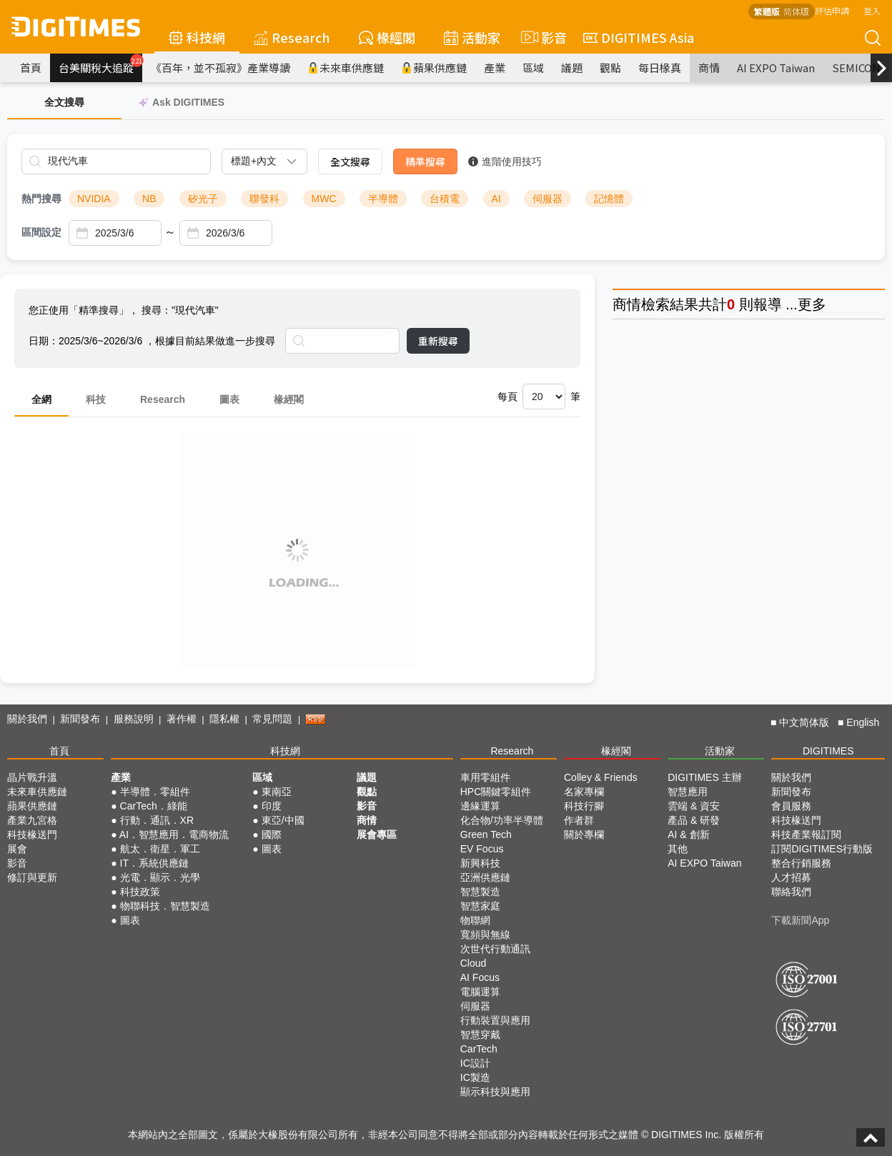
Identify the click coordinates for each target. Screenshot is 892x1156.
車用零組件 (485, 777)
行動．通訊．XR (157, 820)
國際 (272, 834)
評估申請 (832, 10)
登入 (872, 10)
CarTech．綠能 (153, 806)
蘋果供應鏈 (434, 67)
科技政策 (140, 891)
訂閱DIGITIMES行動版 (822, 848)
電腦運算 (480, 991)
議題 (572, 67)
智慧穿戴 (480, 1034)
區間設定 (41, 232)
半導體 (383, 198)
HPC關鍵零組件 (496, 791)
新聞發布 (80, 718)
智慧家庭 (480, 906)
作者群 (579, 820)
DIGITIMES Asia (638, 37)
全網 (41, 399)
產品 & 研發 (694, 820)
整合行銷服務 (801, 863)
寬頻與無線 (485, 934)
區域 (533, 67)
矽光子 (203, 198)
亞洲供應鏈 (485, 877)
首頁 (30, 67)
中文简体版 (804, 722)
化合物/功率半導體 (501, 820)
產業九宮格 (32, 820)
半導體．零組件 (155, 791)
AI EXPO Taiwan (776, 67)
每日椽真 (659, 67)
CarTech (478, 1049)
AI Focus (480, 977)
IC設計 (475, 1063)
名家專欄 (584, 791)
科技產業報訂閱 (806, 834)
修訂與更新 (32, 877)
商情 (709, 67)
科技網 (197, 37)
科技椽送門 (32, 834)
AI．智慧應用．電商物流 (174, 834)
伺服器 (547, 198)
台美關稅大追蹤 (100, 64)
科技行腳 (584, 806)
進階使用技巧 (505, 161)
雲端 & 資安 (694, 806)
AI (496, 198)
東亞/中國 (283, 820)
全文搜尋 (350, 161)
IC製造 (475, 1077)
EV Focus (482, 848)
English (862, 722)
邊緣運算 (480, 806)
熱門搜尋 (41, 198)
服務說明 (134, 718)
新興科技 (480, 863)
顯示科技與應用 (495, 1091)
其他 (678, 848)
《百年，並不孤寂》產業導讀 (220, 67)
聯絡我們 (791, 891)
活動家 (472, 37)
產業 (494, 67)
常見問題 (272, 718)
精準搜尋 (425, 161)
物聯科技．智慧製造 (165, 906)
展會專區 (377, 834)
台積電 (445, 198)
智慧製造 (480, 891)
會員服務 (791, 806)
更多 (812, 304)
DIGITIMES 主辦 (704, 777)
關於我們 (27, 718)
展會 (17, 848)
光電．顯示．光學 (160, 877)
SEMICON (856, 67)
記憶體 (609, 198)
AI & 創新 (688, 834)
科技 (96, 399)
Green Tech (486, 834)
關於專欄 (584, 834)
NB (149, 198)
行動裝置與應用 (495, 1020)
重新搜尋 (438, 341)
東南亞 (277, 791)
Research (292, 37)
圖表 (229, 399)
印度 (272, 806)
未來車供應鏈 (345, 67)
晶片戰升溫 (32, 777)
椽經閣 (387, 37)
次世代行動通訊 (495, 949)
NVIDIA (94, 198)
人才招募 (791, 877)
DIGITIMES (828, 751)
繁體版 (767, 11)
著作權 (182, 718)
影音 (542, 37)
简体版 (796, 11)
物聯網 (475, 920)
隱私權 (224, 718)
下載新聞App (800, 920)
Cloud (473, 963)
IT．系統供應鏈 (154, 863)
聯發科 (264, 198)
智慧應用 (688, 791)
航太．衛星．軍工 (160, 848)
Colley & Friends (601, 777)
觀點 (610, 67)
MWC (324, 198)
